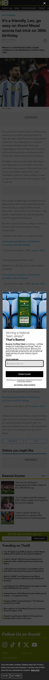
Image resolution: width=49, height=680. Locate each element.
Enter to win (25, 374)
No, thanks (16, 676)
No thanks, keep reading (24, 385)
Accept (5, 676)
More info (35, 670)
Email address (24, 362)
